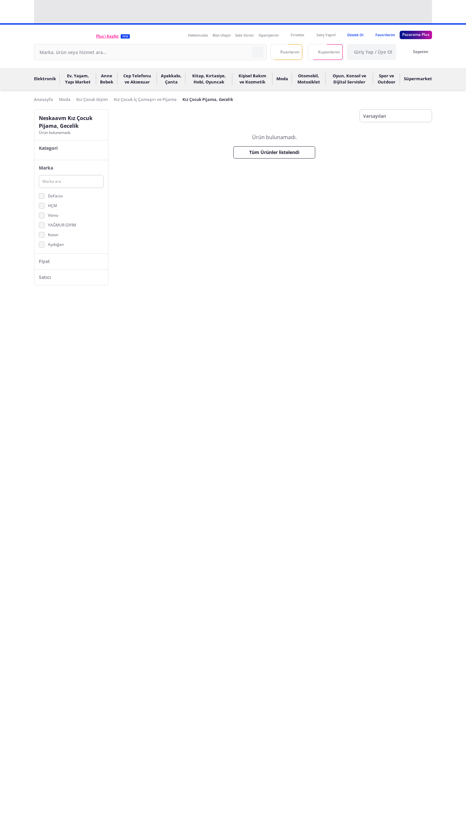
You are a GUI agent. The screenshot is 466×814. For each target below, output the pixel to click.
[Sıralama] (396, 116)
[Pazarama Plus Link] (416, 35)
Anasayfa (43, 99)
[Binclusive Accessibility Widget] (12, 795)
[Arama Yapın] (257, 52)
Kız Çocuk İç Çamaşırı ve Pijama (145, 99)
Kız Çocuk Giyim (92, 99)
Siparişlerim (269, 35)
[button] (64, 36)
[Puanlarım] (286, 52)
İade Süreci (244, 35)
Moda (65, 99)
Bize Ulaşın (222, 35)
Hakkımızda (198, 35)
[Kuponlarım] (325, 52)
